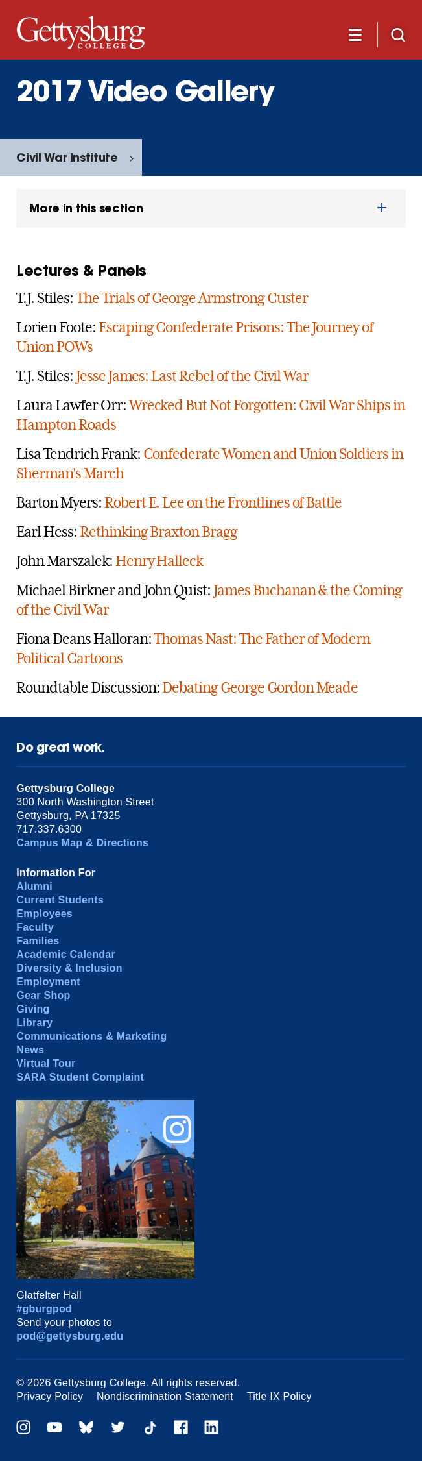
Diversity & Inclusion (69, 968)
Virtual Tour (45, 1063)
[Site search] (398, 34)
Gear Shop (43, 995)
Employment (48, 981)
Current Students (60, 899)
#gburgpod (44, 1308)
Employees (44, 913)
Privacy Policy (49, 1396)
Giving (32, 1008)
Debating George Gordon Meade (260, 687)
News (30, 1049)
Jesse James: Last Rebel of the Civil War (192, 375)
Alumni (34, 886)
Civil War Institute (66, 157)
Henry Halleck (159, 560)
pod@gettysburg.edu (69, 1336)
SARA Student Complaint (80, 1077)
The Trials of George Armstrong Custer (192, 297)
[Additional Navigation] (355, 34)
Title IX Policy (279, 1396)
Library (34, 1022)
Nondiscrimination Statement (165, 1396)
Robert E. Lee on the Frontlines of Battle (223, 502)
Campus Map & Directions (82, 842)
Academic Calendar (65, 954)
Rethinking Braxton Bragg (158, 531)
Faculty (35, 927)
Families (37, 940)
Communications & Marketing (91, 1036)
